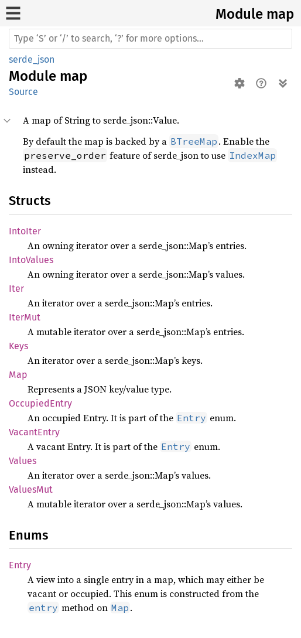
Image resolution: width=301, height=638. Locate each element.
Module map (255, 14)
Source (23, 91)
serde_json (31, 59)
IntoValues (31, 259)
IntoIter (25, 231)
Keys (18, 346)
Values (22, 460)
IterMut (24, 317)
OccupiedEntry (40, 403)
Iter (16, 288)
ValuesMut (31, 489)
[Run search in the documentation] (150, 39)
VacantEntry (34, 432)
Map (18, 374)
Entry (20, 565)
